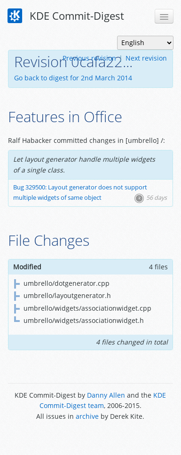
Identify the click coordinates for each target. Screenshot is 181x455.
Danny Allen (106, 395)
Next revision (146, 58)
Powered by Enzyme (90, 437)
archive (87, 416)
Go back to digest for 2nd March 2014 (73, 77)
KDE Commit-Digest (66, 16)
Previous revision (89, 58)
